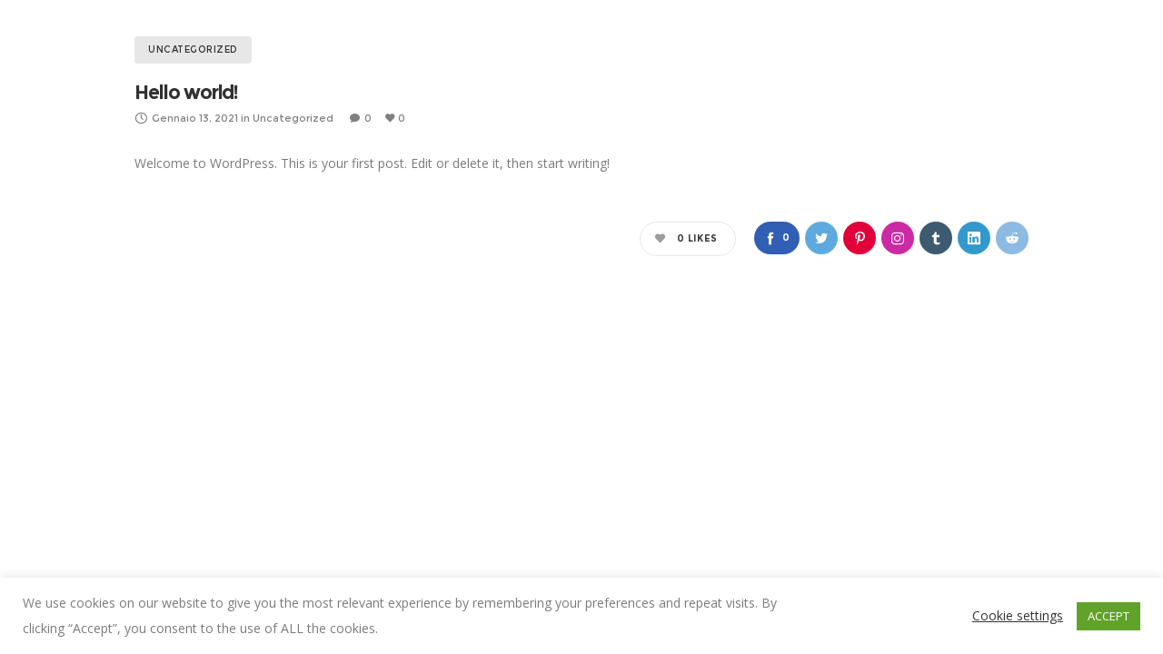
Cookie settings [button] (1017, 615)
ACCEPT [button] (1108, 616)
